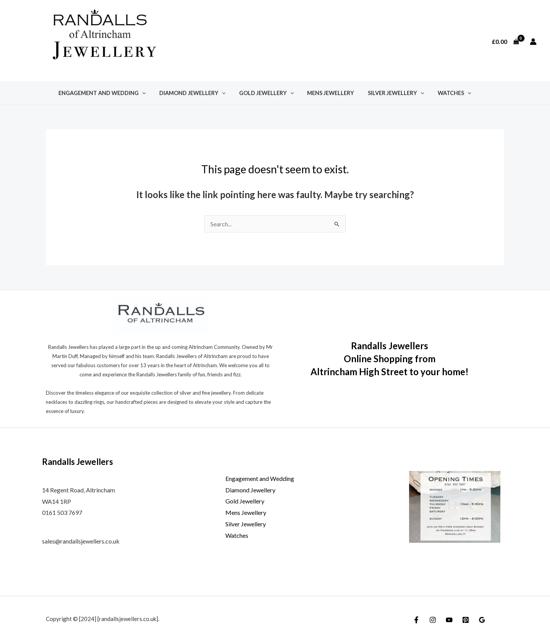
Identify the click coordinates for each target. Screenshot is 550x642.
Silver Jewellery (384, 93)
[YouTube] (449, 619)
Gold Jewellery (260, 93)
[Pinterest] (465, 619)
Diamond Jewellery (188, 93)
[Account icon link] (533, 41)
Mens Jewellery (322, 93)
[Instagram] (432, 619)
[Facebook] (416, 619)
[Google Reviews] (482, 619)
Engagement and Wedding (100, 93)
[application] (140, 93)
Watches (441, 93)
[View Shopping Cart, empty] (505, 41)
